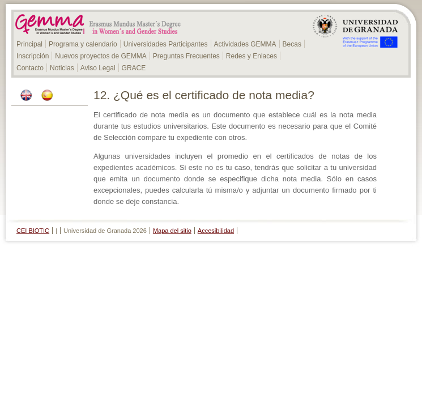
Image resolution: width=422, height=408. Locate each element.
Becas (292, 44)
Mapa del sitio (172, 230)
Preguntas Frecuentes (186, 56)
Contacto (30, 68)
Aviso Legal (98, 68)
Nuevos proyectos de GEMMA (100, 56)
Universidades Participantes (165, 44)
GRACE (134, 68)
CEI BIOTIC (32, 230)
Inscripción (32, 56)
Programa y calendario (83, 44)
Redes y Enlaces (251, 56)
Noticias (62, 68)
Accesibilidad (216, 230)
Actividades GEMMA (245, 44)
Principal (29, 44)
